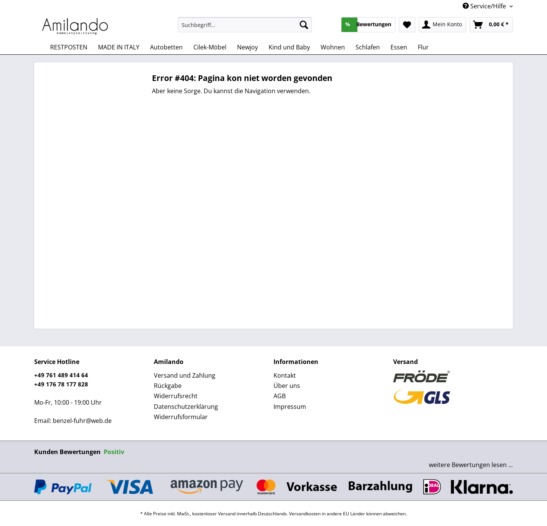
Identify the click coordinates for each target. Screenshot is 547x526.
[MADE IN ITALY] (119, 47)
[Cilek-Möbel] (210, 47)
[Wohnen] (332, 47)
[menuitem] (245, 28)
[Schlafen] (367, 47)
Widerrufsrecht (176, 396)
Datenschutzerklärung (186, 406)
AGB (280, 396)
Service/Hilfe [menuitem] (485, 6)
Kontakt (285, 375)
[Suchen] (304, 24)
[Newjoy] (247, 47)
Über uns (287, 385)
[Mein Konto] (442, 24)
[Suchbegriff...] (245, 24)
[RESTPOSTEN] (69, 47)
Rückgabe (168, 385)
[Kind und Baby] (289, 47)
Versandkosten (305, 513)
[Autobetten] (166, 47)
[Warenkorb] (491, 24)
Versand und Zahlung (184, 375)
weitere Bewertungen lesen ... (471, 465)
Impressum (290, 406)
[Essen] (399, 47)
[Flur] (423, 47)
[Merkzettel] (407, 24)
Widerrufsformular (181, 417)
